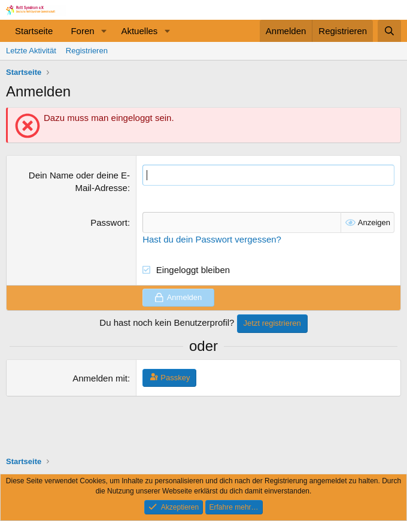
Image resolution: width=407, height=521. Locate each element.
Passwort (108, 222)
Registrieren (87, 50)
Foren (82, 31)
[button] (103, 31)
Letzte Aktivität (31, 50)
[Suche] (389, 31)
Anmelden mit (99, 378)
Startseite (34, 31)
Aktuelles (139, 31)
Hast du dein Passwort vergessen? (211, 239)
